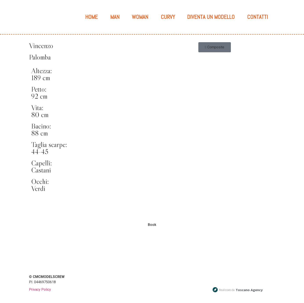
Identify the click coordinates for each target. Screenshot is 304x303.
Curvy (168, 17)
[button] (214, 47)
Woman (140, 17)
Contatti (257, 17)
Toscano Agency (249, 290)
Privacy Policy (40, 290)
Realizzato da (227, 290)
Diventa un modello (211, 17)
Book (152, 225)
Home (91, 17)
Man (114, 17)
